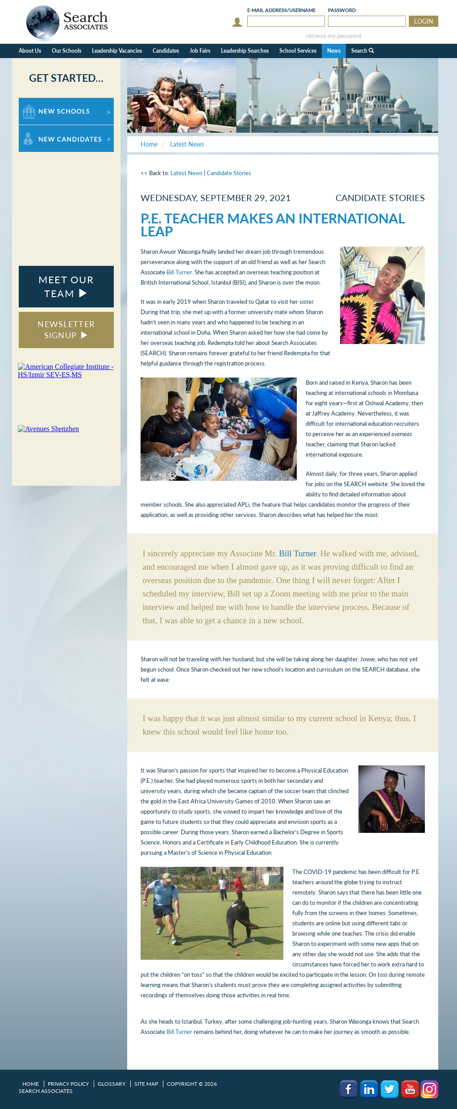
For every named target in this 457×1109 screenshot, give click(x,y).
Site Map (146, 1083)
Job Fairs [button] (200, 50)
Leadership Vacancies (117, 50)
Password (342, 10)
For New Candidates (47, 129)
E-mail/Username (281, 10)
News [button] (334, 50)
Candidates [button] (166, 50)
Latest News (186, 172)
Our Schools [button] (66, 50)
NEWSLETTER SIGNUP (66, 329)
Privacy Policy (68, 1083)
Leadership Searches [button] (245, 50)
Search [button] (362, 50)
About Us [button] (30, 50)
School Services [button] (297, 50)
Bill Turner (179, 272)
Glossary (111, 1083)
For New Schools (42, 102)
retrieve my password (333, 36)
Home (30, 1083)
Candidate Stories (229, 172)
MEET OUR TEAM (66, 286)
